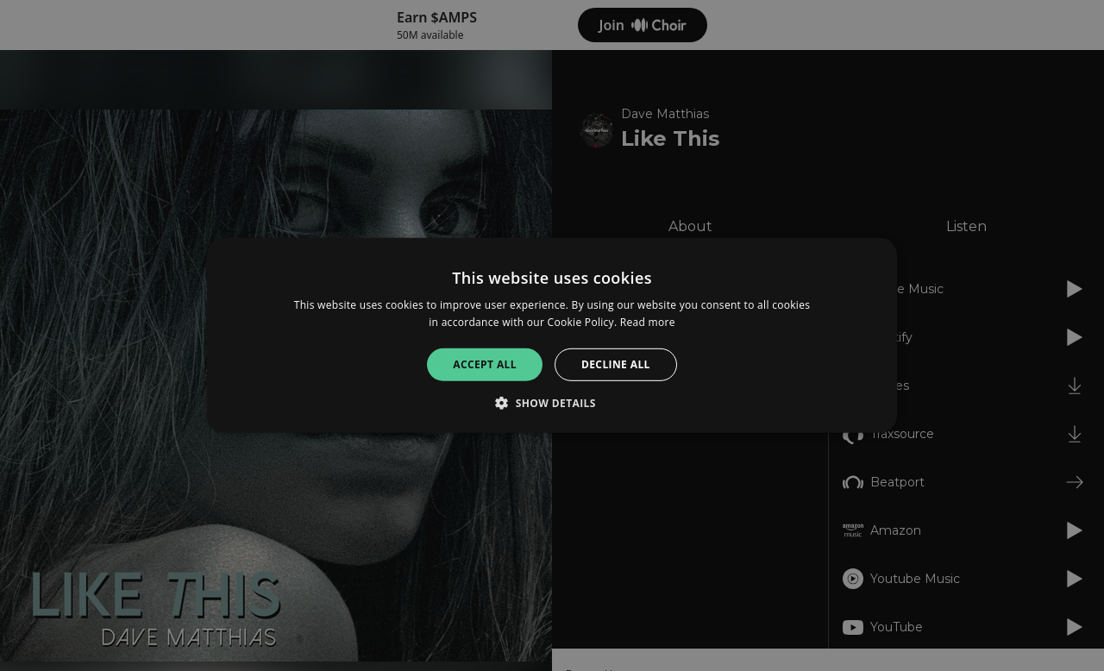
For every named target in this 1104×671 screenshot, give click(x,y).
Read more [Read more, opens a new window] (647, 322)
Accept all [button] (485, 364)
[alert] (552, 335)
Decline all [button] (615, 364)
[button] (552, 402)
